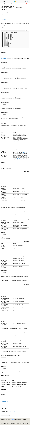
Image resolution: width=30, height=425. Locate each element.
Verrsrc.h (19, 3)
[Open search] (25, 1)
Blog (14, 421)
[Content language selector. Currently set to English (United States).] (5, 419)
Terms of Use (13, 423)
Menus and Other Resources (11, 3)
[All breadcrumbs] (2, 4)
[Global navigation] (1, 1)
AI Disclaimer (3, 421)
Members (3, 18)
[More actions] (28, 4)
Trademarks (18, 423)
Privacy (22, 421)
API (4, 3)
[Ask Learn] (26, 4)
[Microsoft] (15, 1)
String (2, 396)
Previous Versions (9, 421)
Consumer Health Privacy (5, 423)
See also (3, 20)
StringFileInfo (25, 152)
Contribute (18, 421)
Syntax (3, 16)
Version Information (4, 403)
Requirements (4, 19)
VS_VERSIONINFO (4, 58)
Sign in (28, 1)
